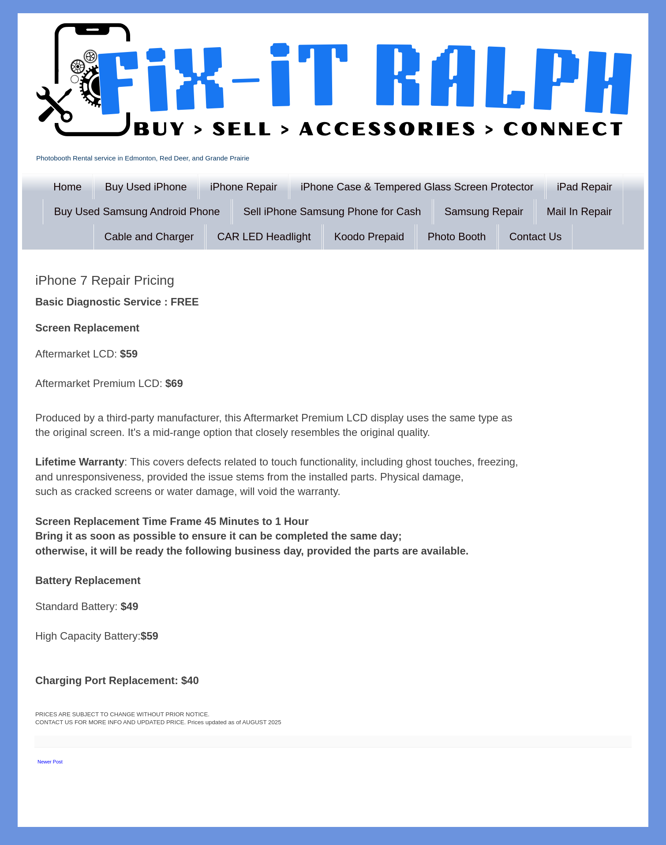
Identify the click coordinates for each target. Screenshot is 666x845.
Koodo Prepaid (369, 236)
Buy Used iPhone (146, 187)
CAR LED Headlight (264, 236)
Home (67, 187)
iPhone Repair (243, 187)
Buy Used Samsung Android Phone (137, 211)
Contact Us (535, 236)
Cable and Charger (149, 236)
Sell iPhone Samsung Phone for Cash (332, 211)
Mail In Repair (579, 211)
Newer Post (50, 761)
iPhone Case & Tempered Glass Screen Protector (417, 187)
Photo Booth (457, 236)
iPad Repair (584, 187)
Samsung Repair (484, 211)
